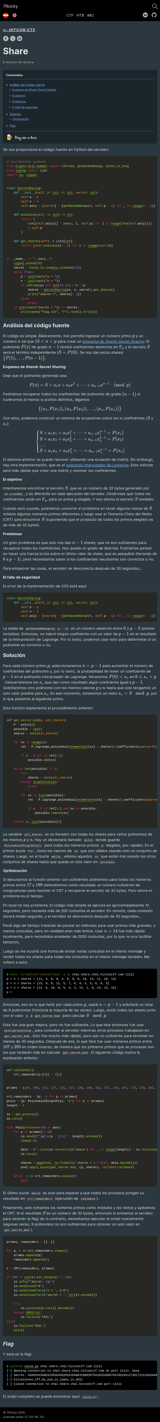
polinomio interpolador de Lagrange (97, 465)
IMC (90, 15)
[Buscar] (155, 5)
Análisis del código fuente (27, 85)
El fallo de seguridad (25, 107)
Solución (15, 114)
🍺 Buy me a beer (21, 138)
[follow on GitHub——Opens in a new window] (155, 14)
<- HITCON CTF (19, 30)
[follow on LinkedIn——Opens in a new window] (146, 14)
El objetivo (18, 95)
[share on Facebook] (6, 40)
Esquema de (34, 89)
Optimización (20, 118)
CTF (70, 15)
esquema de (113, 341)
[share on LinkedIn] (19, 40)
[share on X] (13, 40)
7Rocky (10, 6)
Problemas (19, 101)
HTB (80, 15)
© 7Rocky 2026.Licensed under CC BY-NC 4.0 (23, 1415)
